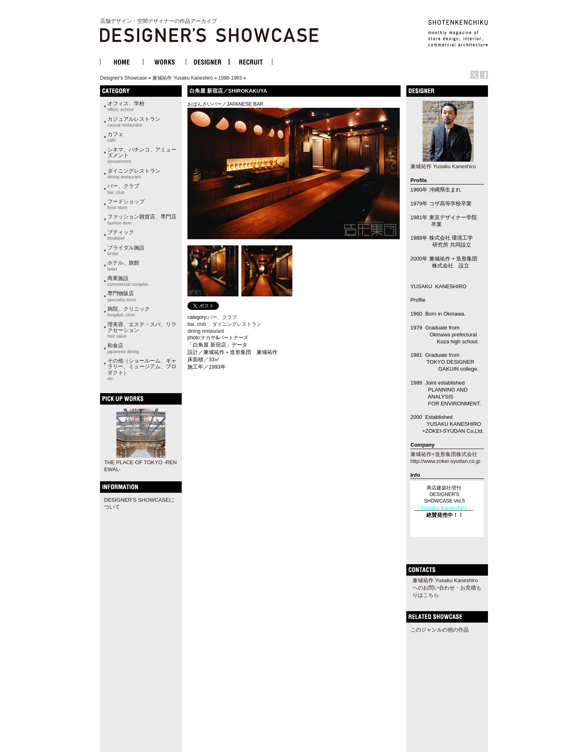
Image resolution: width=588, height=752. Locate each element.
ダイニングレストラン (133, 173)
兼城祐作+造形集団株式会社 (443, 454)
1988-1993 (230, 78)
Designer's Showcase (123, 78)
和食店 (123, 348)
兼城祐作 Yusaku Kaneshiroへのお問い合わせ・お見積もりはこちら (446, 587)
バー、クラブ (123, 188)
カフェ (115, 136)
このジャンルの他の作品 (439, 630)
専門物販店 (121, 296)
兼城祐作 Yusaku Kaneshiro (182, 78)
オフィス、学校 (126, 106)
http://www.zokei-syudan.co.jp (445, 461)
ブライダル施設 (126, 250)
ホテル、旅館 (123, 265)
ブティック (120, 234)
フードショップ (126, 204)
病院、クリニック (128, 311)
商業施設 (127, 281)
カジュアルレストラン (133, 121)
